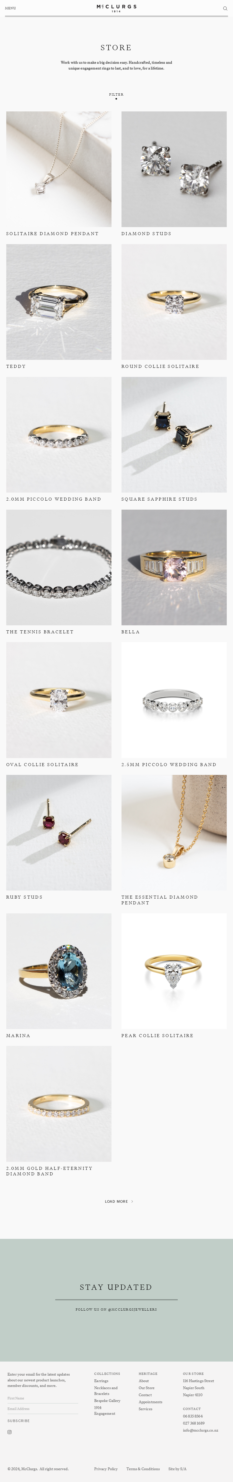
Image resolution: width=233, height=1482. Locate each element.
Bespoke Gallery (107, 1400)
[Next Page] (116, 1201)
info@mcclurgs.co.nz (200, 1430)
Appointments (150, 1401)
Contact (145, 1394)
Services (145, 1408)
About (144, 1380)
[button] (11, 8)
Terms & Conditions (143, 1468)
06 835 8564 (193, 1416)
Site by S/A (177, 1468)
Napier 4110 (192, 1394)
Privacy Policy (106, 1468)
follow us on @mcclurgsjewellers (117, 1309)
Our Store (146, 1387)
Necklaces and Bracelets (106, 1390)
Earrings (101, 1380)
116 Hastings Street (198, 1380)
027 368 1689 (193, 1423)
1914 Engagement (104, 1410)
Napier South (193, 1387)
